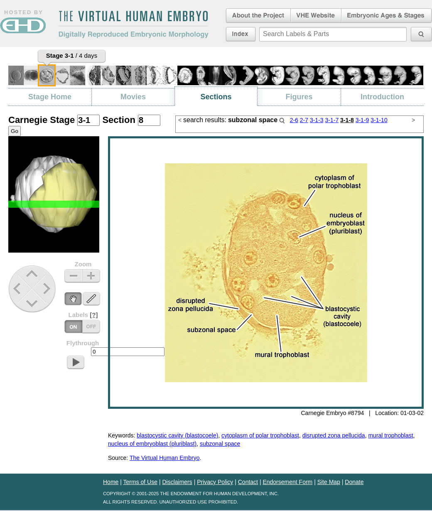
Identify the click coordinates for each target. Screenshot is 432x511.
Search (282, 120)
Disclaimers (177, 482)
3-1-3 (317, 120)
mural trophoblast (390, 435)
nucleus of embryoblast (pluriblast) (152, 443)
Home (110, 482)
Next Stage (48, 288)
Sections (215, 97)
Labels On (91, 327)
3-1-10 (379, 120)
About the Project (257, 15)
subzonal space (220, 443)
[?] (94, 314)
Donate (354, 482)
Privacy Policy (215, 482)
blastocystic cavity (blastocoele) (177, 435)
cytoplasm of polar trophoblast (260, 435)
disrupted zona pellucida (333, 435)
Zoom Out (73, 276)
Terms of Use (140, 482)
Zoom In (91, 276)
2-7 (304, 120)
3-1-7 (332, 120)
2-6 (294, 120)
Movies (133, 97)
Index (241, 34)
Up (32, 274)
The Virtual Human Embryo (165, 457)
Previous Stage (17, 288)
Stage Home (49, 97)
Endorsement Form (287, 482)
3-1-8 (347, 120)
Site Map (328, 482)
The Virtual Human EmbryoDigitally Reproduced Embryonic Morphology (133, 24)
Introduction (382, 97)
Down (33, 303)
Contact (248, 482)
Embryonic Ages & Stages (386, 15)
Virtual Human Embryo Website (315, 15)
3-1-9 (362, 120)
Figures (298, 97)
